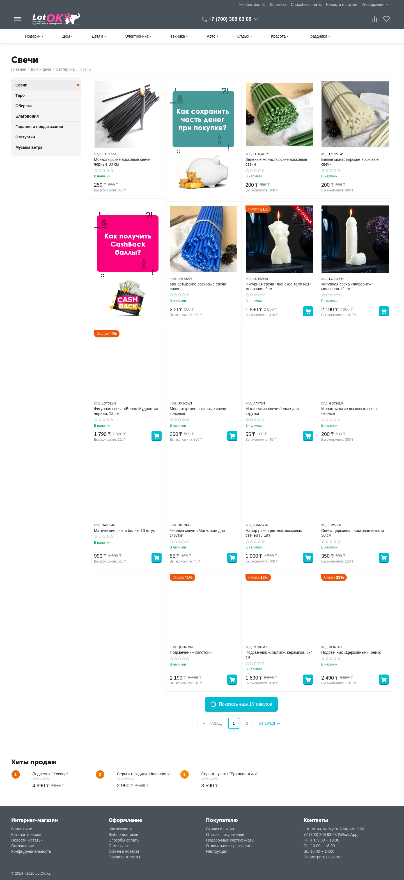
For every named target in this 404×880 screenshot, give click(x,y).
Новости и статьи (341, 4)
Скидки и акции (220, 829)
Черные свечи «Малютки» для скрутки (197, 533)
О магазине (21, 829)
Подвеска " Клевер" (50, 774)
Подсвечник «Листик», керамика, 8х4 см (279, 654)
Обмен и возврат (124, 851)
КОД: (97, 154)
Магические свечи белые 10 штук (124, 530)
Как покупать (120, 829)
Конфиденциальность (31, 851)
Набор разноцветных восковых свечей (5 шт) (273, 533)
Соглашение (22, 846)
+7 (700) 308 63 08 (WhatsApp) (331, 834)
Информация (373, 4)
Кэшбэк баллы (252, 4)
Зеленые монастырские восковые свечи (276, 161)
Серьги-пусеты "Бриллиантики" (229, 774)
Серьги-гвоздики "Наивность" (143, 774)
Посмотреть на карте (323, 857)
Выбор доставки (123, 834)
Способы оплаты (306, 4)
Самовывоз (119, 846)
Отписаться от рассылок (228, 846)
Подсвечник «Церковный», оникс (351, 652)
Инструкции (216, 851)
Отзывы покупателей (225, 834)
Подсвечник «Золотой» (191, 652)
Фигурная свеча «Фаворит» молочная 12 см (346, 286)
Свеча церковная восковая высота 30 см (352, 533)
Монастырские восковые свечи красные (198, 411)
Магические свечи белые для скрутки (272, 411)
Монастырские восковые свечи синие (198, 286)
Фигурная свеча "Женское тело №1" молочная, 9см (278, 286)
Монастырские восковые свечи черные (349, 411)
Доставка (278, 4)
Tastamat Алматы (124, 857)
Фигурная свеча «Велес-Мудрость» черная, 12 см (126, 411)
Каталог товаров (26, 834)
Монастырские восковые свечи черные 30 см (122, 161)
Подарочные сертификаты (230, 840)
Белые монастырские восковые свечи (350, 161)
